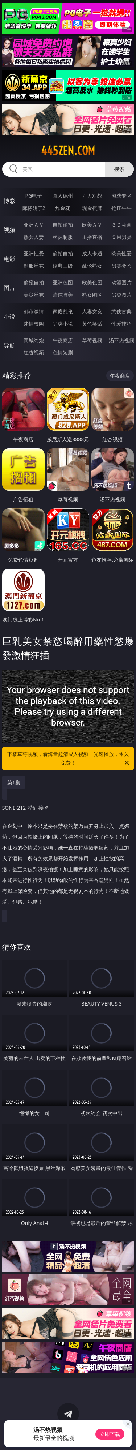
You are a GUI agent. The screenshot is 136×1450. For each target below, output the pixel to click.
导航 (9, 345)
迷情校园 (34, 323)
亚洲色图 (63, 282)
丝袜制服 (63, 236)
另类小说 (63, 323)
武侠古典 (121, 311)
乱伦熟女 (92, 265)
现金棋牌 (92, 208)
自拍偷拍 (63, 224)
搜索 (119, 168)
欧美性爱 (121, 253)
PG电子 (33, 195)
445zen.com (68, 150)
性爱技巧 (121, 323)
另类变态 (121, 265)
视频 (9, 230)
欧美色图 (92, 282)
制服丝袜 (34, 265)
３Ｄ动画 (121, 224)
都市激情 (34, 311)
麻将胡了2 (33, 208)
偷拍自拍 (63, 253)
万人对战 (92, 195)
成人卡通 (92, 253)
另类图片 (121, 294)
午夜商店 (63, 340)
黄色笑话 (92, 323)
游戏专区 (121, 195)
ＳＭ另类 (121, 236)
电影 (9, 259)
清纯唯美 (63, 294)
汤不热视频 (121, 340)
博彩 (9, 201)
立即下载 (110, 1433)
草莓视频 (92, 340)
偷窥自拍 (34, 282)
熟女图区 (92, 294)
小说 (9, 316)
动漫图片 (121, 282)
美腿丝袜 (34, 294)
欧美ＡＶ (92, 224)
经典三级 (63, 265)
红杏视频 (34, 352)
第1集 (13, 782)
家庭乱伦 (63, 311)
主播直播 (92, 236)
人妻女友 (92, 311)
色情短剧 (63, 352)
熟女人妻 (34, 236)
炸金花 (62, 208)
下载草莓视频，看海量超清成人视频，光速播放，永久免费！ (69, 758)
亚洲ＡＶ (34, 224)
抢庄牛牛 (121, 208)
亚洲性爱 (34, 253)
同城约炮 (34, 340)
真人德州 (63, 195)
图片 (9, 288)
